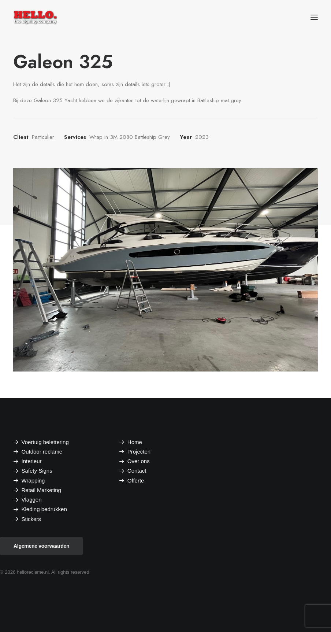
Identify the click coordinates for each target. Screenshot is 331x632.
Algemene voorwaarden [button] (41, 546)
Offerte (135, 480)
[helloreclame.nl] (35, 17)
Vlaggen (32, 499)
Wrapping (33, 480)
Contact (136, 470)
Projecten (138, 451)
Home (134, 442)
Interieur (32, 461)
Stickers (31, 519)
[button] (314, 17)
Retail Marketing (41, 490)
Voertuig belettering (45, 442)
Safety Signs (37, 470)
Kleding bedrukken (44, 509)
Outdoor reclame (42, 451)
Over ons (138, 461)
